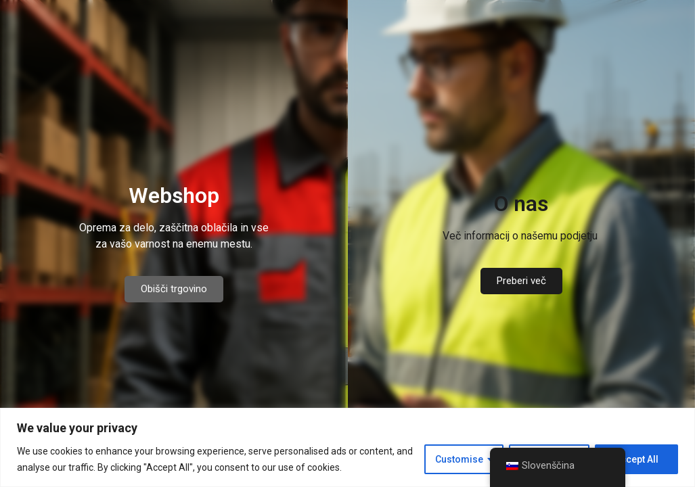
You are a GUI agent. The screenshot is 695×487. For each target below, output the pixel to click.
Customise (459, 459)
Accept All (636, 459)
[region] (347, 447)
